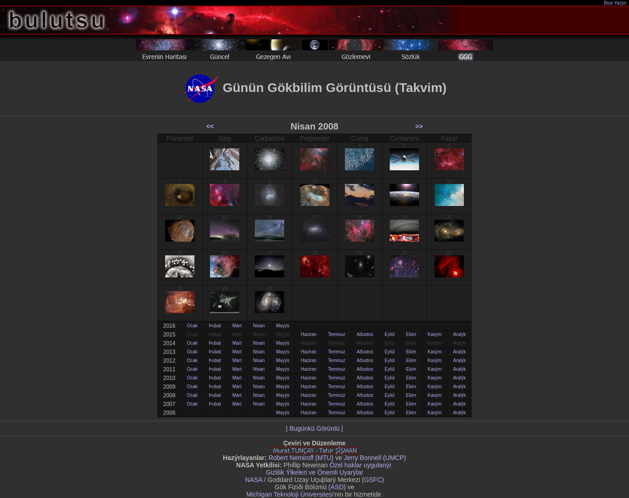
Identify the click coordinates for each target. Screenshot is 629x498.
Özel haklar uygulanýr (360, 465)
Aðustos (365, 334)
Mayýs (283, 325)
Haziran (308, 334)
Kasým (435, 334)
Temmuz (336, 334)
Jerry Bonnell (363, 457)
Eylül (390, 334)
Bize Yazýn (615, 2)
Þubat (215, 325)
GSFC (373, 479)
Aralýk (459, 334)
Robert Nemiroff (291, 457)
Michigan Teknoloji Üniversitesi (289, 494)
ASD (337, 487)
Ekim (411, 334)
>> (419, 126)
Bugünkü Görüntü (315, 428)
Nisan (259, 325)
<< (210, 126)
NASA (253, 479)
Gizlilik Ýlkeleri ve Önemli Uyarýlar (314, 472)
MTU (324, 457)
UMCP (394, 457)
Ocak (192, 325)
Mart (237, 325)
